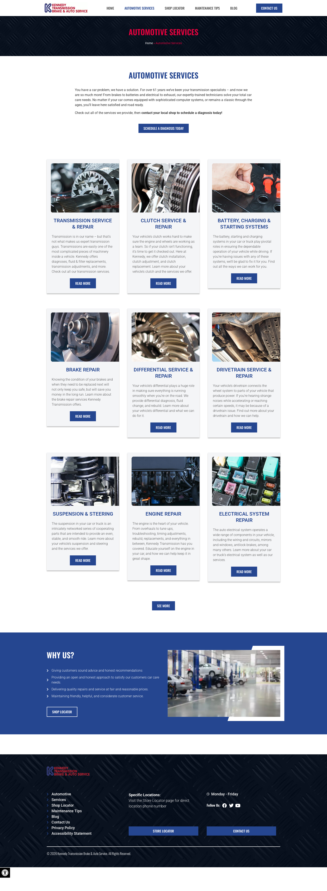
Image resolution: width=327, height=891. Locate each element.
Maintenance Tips (207, 8)
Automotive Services (139, 8)
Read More (83, 287)
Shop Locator (175, 8)
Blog (233, 8)
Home (110, 8)
